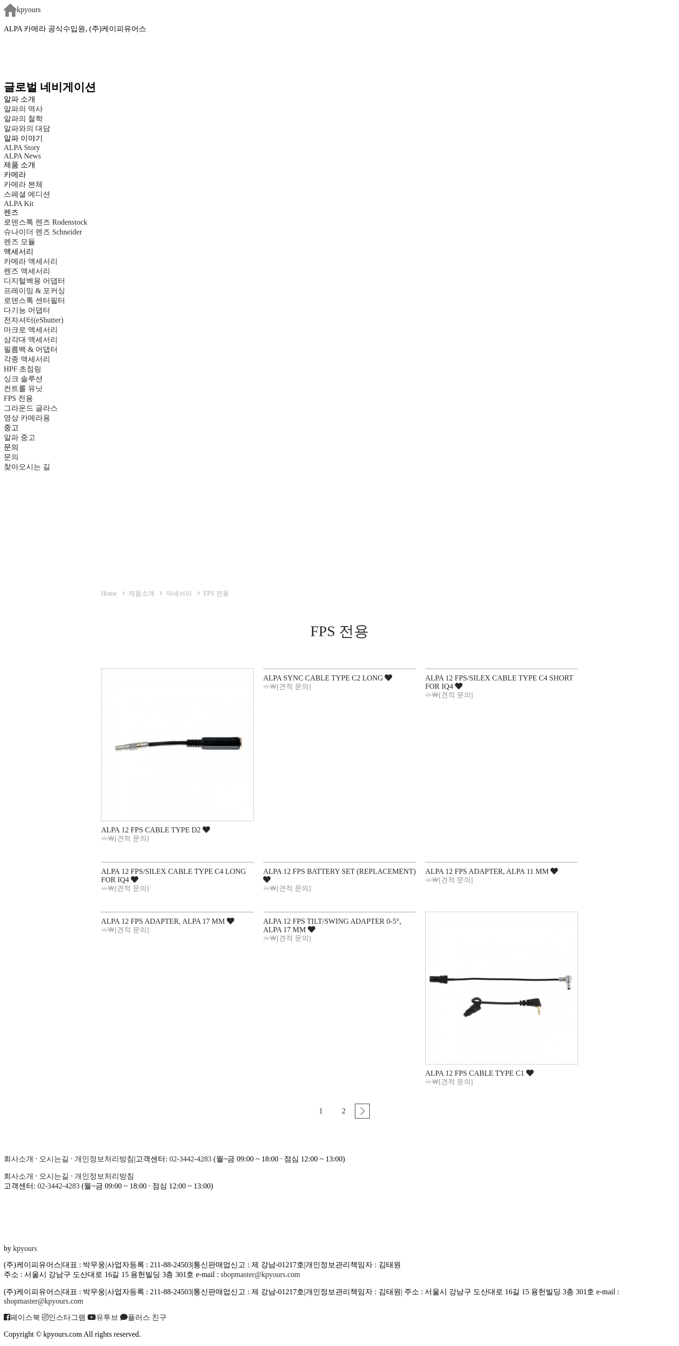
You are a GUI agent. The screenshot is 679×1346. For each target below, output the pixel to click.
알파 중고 (19, 437)
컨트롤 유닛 (23, 388)
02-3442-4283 (191, 1159)
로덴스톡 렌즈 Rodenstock (46, 222)
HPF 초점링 (22, 369)
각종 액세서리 (27, 359)
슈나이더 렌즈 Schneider (43, 232)
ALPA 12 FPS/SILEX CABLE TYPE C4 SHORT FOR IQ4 (499, 682)
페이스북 (22, 1317)
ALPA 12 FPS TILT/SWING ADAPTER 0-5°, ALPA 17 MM (332, 925)
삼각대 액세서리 (31, 339)
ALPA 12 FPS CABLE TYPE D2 (155, 830)
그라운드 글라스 (31, 408)
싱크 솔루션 (23, 379)
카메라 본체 (23, 184)
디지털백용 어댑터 (34, 281)
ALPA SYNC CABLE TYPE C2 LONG (327, 678)
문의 (11, 457)
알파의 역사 (23, 109)
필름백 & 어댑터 (38, 349)
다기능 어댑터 (27, 310)
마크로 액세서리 (31, 330)
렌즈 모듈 (19, 242)
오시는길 (54, 1159)
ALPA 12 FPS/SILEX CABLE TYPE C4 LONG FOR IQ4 (173, 875)
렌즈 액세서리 (27, 271)
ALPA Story (22, 147)
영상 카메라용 (27, 418)
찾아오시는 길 (27, 467)
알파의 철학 (23, 119)
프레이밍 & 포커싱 (34, 291)
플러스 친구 (143, 1317)
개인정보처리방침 (104, 1159)
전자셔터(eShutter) (33, 320)
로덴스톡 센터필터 (34, 300)
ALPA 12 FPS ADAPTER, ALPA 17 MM (167, 921)
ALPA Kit (19, 203)
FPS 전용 (18, 398)
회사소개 (19, 1159)
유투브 (103, 1317)
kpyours (22, 10)
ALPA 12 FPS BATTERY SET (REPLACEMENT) (339, 875)
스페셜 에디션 (27, 194)
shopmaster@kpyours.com (260, 1274)
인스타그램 (64, 1317)
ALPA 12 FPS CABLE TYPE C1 (479, 1073)
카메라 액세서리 (31, 261)
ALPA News (22, 156)
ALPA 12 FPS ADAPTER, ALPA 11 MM (491, 871)
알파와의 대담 (27, 128)
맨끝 (362, 1111)
